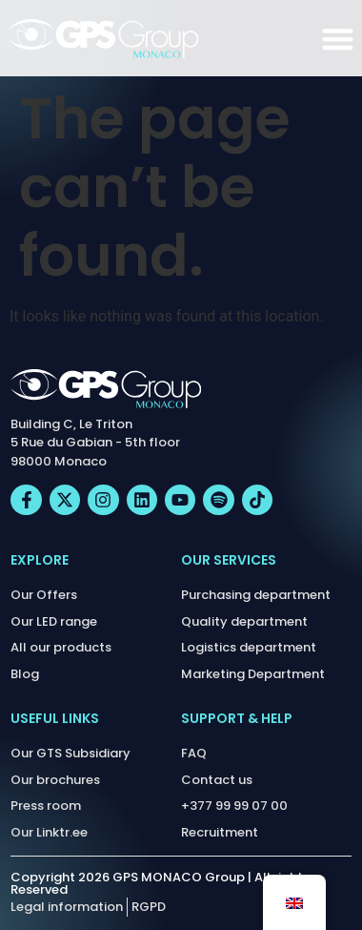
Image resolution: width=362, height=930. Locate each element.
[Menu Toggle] (337, 38)
